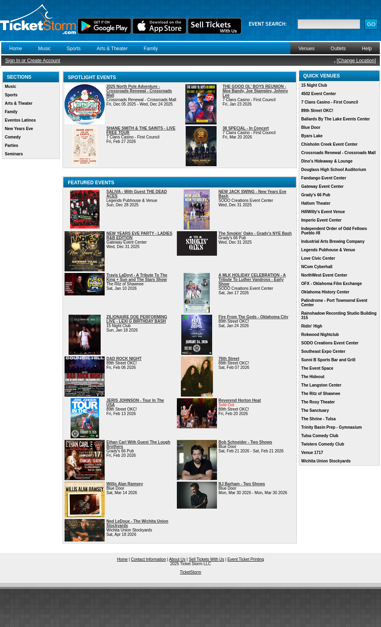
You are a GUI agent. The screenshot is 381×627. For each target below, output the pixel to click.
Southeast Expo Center (323, 351)
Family (151, 48)
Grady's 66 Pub (315, 195)
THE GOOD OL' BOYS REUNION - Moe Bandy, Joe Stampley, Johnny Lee (255, 91)
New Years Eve (19, 128)
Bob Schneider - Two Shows (245, 442)
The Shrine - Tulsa (318, 419)
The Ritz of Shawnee (320, 393)
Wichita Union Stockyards (326, 461)
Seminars (14, 154)
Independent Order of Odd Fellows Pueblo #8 (334, 230)
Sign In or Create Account (32, 60)
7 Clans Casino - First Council (329, 102)
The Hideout (312, 377)
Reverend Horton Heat (240, 400)
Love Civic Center (318, 258)
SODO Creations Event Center (330, 343)
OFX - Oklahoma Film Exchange (331, 283)
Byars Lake (311, 136)
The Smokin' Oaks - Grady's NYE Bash (255, 233)
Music (44, 48)
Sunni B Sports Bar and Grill (328, 360)
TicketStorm (190, 572)
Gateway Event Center (322, 186)
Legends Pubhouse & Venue (328, 250)
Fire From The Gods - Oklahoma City (253, 317)
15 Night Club (314, 85)
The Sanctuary (315, 410)
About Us (177, 559)
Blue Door (310, 127)
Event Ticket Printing (245, 559)
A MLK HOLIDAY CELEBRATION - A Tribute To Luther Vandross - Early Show (252, 279)
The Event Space (317, 368)
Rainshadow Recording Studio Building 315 (339, 315)
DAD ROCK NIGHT (124, 358)
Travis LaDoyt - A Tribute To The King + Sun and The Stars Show (136, 277)
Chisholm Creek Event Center (329, 144)
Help (367, 48)
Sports (74, 48)
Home (15, 48)
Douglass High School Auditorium (333, 169)
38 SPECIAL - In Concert (246, 128)
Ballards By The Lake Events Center (335, 119)
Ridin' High (311, 326)
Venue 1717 (312, 452)
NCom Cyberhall (316, 267)
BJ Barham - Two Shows (242, 484)
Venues (306, 48)
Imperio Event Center (321, 220)
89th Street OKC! (317, 110)
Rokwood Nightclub (320, 334)
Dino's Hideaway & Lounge (327, 161)
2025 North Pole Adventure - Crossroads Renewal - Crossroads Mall (139, 91)
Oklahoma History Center (325, 292)
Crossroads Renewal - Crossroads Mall (338, 153)
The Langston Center (321, 385)
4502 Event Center (318, 94)
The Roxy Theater (318, 402)
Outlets (338, 48)
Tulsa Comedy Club (319, 436)
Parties (11, 145)
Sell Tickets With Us (206, 559)
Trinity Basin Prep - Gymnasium (331, 427)
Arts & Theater (112, 48)
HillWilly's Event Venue (323, 212)
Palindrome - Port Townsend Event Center (334, 302)
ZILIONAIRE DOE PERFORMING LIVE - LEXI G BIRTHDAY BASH (136, 319)
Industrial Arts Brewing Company (333, 241)
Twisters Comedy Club (322, 444)
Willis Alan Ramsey (124, 484)
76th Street (229, 358)
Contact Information (148, 559)
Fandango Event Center (323, 178)
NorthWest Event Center (324, 275)
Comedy (12, 137)
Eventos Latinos (20, 120)
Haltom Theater (315, 203)
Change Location (356, 60)
